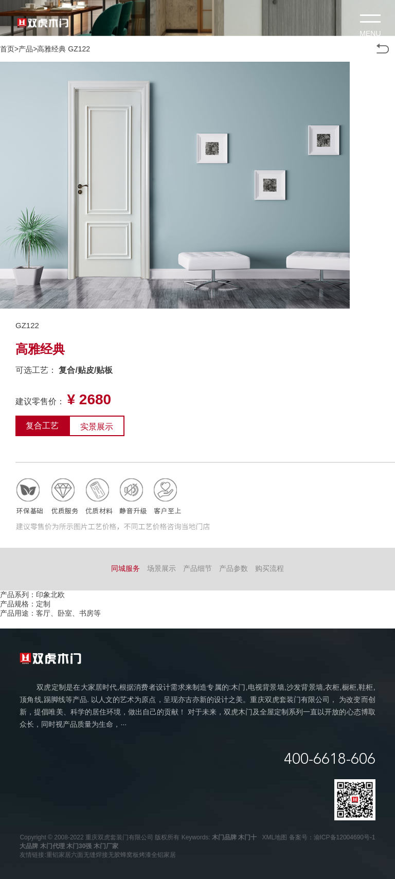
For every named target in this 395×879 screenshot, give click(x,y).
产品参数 (233, 568)
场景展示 (161, 568)
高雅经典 (51, 49)
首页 (7, 49)
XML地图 (275, 837)
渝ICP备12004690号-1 (344, 837)
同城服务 (125, 568)
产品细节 (197, 568)
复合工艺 (42, 425)
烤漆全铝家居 (157, 854)
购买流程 (269, 568)
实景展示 (96, 426)
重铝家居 (58, 854)
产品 (26, 49)
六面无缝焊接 (89, 854)
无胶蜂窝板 (123, 854)
